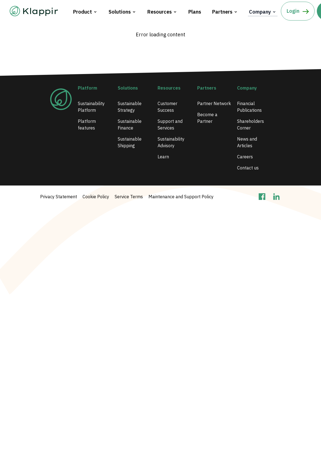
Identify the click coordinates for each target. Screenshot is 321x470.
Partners (225, 12)
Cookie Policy (96, 196)
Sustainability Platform (91, 107)
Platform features (87, 124)
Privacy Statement (58, 196)
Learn (163, 156)
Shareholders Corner (250, 124)
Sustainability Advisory (171, 142)
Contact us (248, 168)
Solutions (122, 12)
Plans (194, 12)
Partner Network (214, 103)
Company (262, 12)
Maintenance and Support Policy (181, 196)
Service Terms (129, 196)
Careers (245, 156)
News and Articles (247, 142)
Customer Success (167, 107)
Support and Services (170, 124)
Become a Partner (207, 118)
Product (85, 12)
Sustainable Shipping (130, 142)
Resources (162, 12)
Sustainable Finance (130, 124)
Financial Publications (249, 107)
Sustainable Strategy (130, 107)
